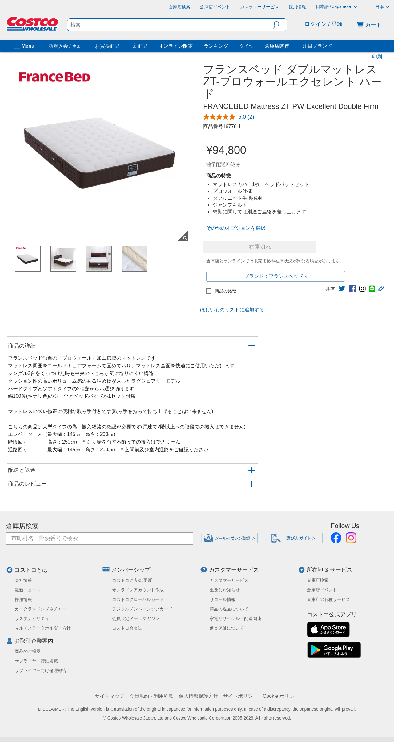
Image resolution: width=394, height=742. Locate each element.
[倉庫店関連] (290, 46)
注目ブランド (317, 46)
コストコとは (31, 570)
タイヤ (246, 46)
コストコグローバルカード (138, 599)
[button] (280, 25)
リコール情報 (222, 599)
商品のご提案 (28, 651)
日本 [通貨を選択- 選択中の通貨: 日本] (382, 6)
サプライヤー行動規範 (36, 660)
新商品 (140, 46)
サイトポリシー (240, 696)
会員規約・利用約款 (151, 696)
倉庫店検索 (22, 526)
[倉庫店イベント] (215, 7)
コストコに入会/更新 (132, 580)
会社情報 (23, 580)
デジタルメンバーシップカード (142, 608)
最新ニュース (28, 589)
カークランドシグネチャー (40, 608)
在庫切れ (260, 247)
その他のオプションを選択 (235, 228)
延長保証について (227, 628)
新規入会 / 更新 (65, 46)
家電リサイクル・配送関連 (235, 618)
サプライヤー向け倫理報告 (40, 670)
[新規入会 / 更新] (83, 46)
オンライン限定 (176, 46)
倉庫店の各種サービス (328, 599)
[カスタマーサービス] (259, 7)
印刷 (377, 56)
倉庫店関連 (277, 46)
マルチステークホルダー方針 (43, 628)
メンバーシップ (130, 570)
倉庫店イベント (322, 589)
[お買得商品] (121, 46)
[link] (342, 289)
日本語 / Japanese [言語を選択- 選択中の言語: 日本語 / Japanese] (337, 6)
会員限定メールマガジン (135, 618)
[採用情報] (297, 7)
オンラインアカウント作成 (138, 589)
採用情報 (23, 599)
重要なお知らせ (225, 589)
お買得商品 (107, 46)
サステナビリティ (32, 618)
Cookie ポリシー (281, 696)
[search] (170, 25)
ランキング (216, 46)
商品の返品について (229, 608)
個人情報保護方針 (198, 696)
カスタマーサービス (234, 570)
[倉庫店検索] (179, 7)
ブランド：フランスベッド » (275, 276)
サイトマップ (109, 696)
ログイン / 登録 (323, 24)
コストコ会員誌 (127, 628)
